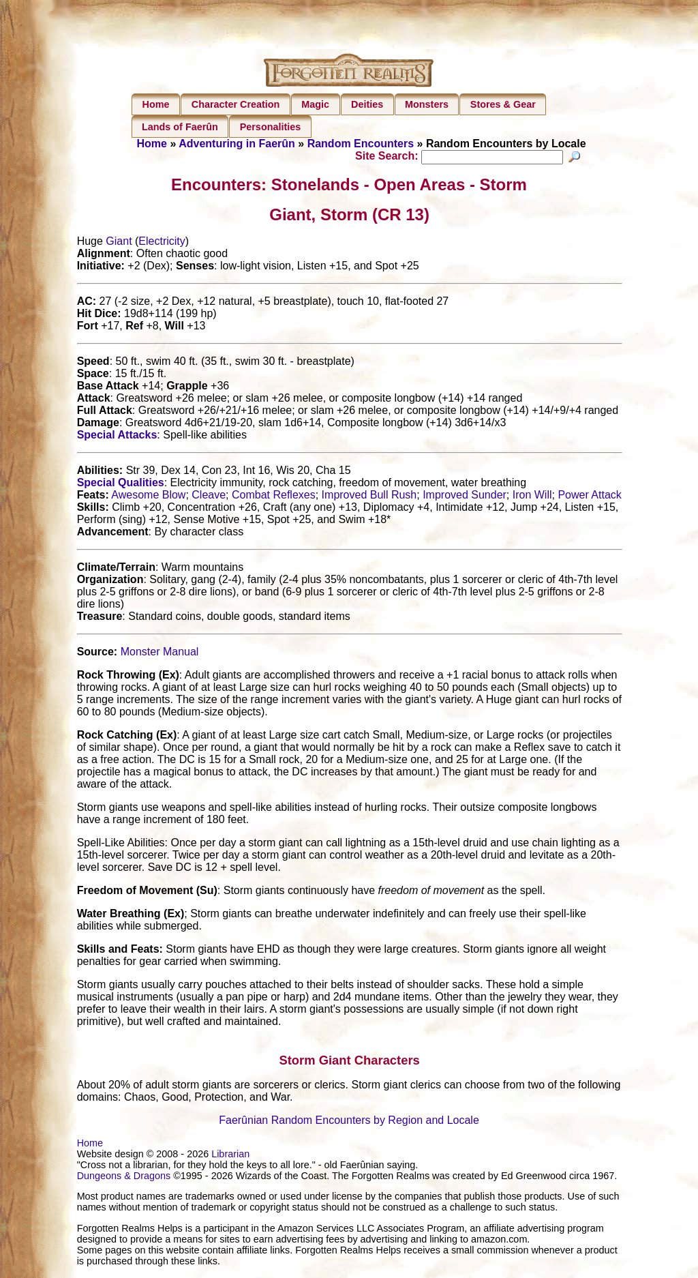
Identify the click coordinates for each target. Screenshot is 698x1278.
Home (156, 104)
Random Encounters (360, 143)
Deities (367, 104)
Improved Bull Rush (369, 497)
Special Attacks (117, 437)
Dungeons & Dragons (124, 1177)
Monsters (427, 104)
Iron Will (532, 497)
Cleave (209, 497)
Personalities (270, 126)
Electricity (161, 243)
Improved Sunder (464, 497)
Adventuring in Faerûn (237, 143)
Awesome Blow (148, 497)
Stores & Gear (503, 104)
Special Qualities (120, 484)
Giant (119, 243)
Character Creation (236, 104)
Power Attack (589, 497)
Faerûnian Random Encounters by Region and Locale (349, 1122)
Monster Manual (160, 653)
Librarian (230, 1155)
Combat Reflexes (274, 497)
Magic (315, 104)
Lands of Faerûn (180, 126)
